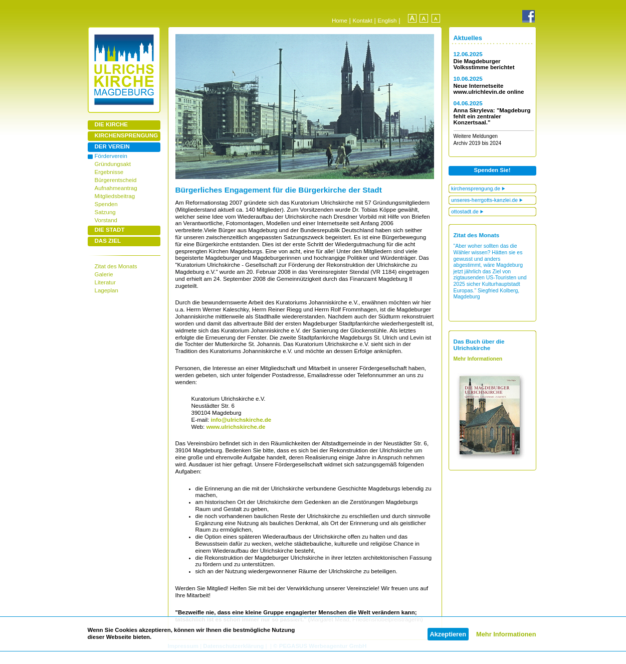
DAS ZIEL (108, 241)
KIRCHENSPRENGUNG (126, 135)
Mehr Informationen (506, 634)
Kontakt (362, 20)
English (386, 20)
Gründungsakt (113, 164)
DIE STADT (110, 230)
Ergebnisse (109, 172)
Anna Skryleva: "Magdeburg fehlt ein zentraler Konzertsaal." (492, 116)
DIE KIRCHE (111, 124)
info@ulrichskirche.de (240, 420)
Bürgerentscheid (116, 180)
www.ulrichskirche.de (235, 427)
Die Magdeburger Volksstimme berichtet (484, 64)
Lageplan (106, 290)
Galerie (104, 274)
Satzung (105, 212)
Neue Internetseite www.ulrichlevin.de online (489, 89)
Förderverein (111, 156)
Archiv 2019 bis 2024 (478, 143)
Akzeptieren (448, 634)
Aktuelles (468, 38)
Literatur (105, 282)
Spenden (106, 204)
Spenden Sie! (492, 170)
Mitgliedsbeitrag (115, 196)
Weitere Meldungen (476, 136)
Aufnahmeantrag (116, 188)
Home (339, 20)
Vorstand (106, 220)
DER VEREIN (112, 146)
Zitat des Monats (116, 266)
